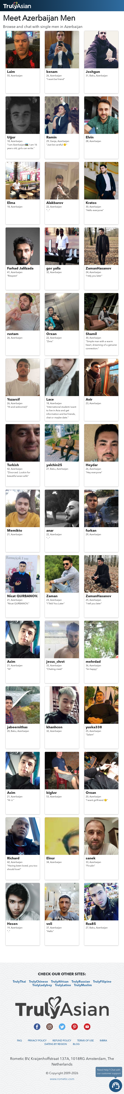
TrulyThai (19, 981)
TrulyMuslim (83, 985)
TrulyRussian (81, 981)
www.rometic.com (62, 1079)
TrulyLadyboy (42, 985)
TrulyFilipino (102, 981)
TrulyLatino (63, 985)
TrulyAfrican (60, 981)
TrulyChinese (38, 981)
